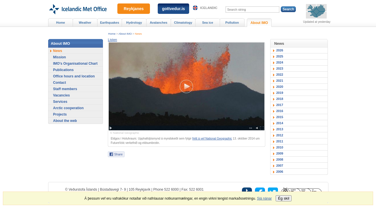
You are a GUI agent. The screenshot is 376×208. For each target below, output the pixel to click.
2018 (279, 99)
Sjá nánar (264, 198)
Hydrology (134, 22)
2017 (279, 105)
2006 (279, 171)
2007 (279, 165)
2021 (279, 80)
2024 (279, 62)
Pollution (232, 22)
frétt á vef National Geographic (212, 138)
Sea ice (207, 22)
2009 (279, 153)
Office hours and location (74, 76)
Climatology (183, 22)
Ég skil (283, 198)
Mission (59, 57)
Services (60, 102)
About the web (65, 121)
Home (112, 33)
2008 (279, 159)
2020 (279, 86)
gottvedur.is (173, 8)
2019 (279, 92)
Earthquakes (109, 22)
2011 (279, 141)
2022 (279, 74)
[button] (112, 40)
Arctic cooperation (68, 108)
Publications (63, 70)
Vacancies (61, 95)
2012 (279, 135)
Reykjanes (134, 8)
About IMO (125, 33)
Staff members (65, 89)
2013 (279, 129)
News (138, 33)
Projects (60, 114)
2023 (279, 68)
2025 (279, 56)
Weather (85, 22)
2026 (279, 50)
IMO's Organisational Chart (75, 64)
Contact (59, 83)
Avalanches (159, 22)
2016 (279, 111)
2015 (279, 117)
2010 (279, 147)
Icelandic (208, 8)
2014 (279, 123)
